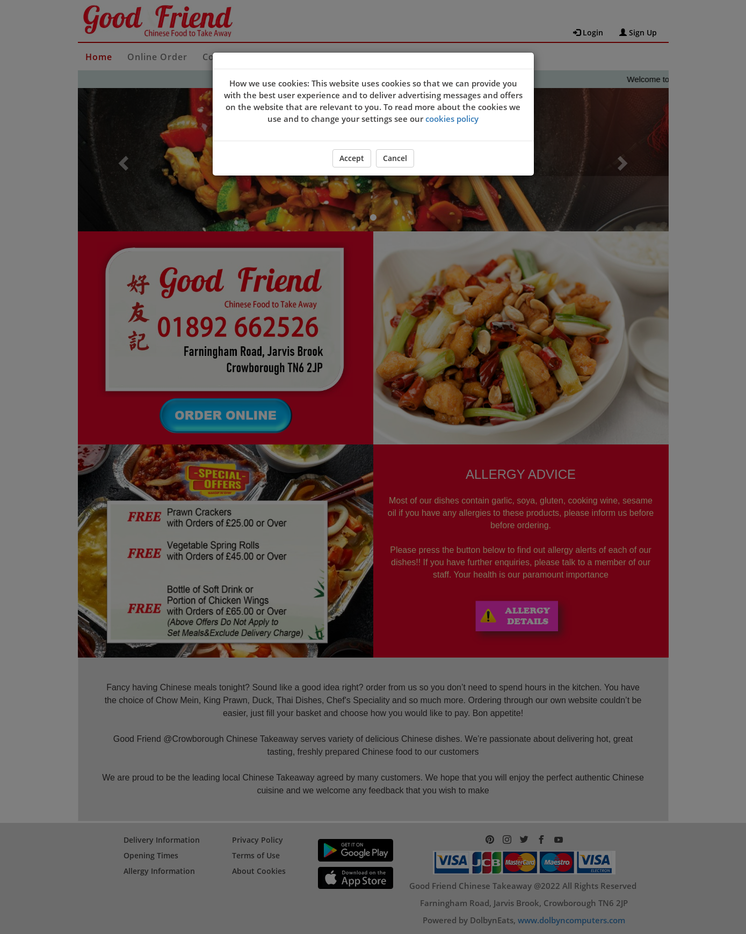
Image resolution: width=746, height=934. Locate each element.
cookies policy (452, 118)
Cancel (395, 158)
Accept (351, 158)
